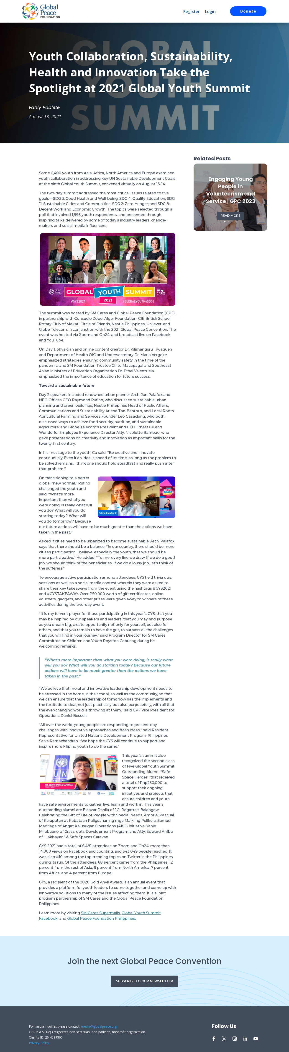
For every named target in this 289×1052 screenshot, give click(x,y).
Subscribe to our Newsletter (144, 981)
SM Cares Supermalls (100, 913)
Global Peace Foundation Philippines (101, 918)
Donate (248, 11)
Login (210, 12)
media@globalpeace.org (99, 1026)
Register (191, 12)
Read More (230, 220)
